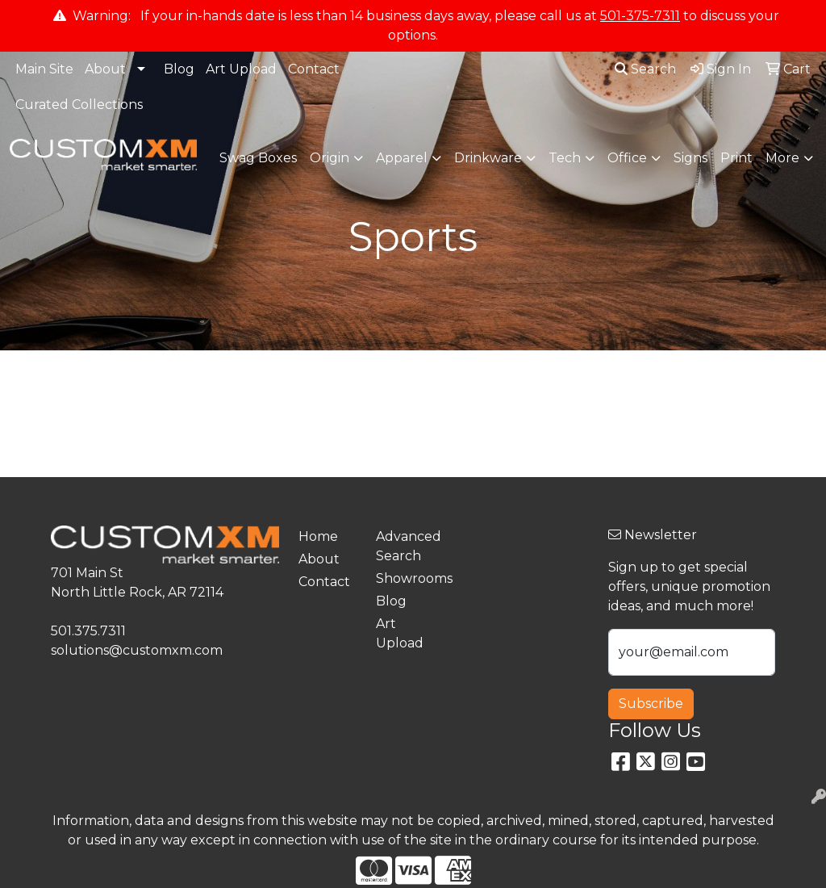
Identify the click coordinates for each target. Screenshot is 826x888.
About (105, 69)
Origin (329, 157)
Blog (179, 69)
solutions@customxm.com (137, 650)
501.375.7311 (88, 631)
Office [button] (627, 157)
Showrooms (405, 578)
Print (736, 157)
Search (645, 69)
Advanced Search (405, 546)
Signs (690, 157)
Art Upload (241, 69)
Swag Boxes (258, 157)
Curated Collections (79, 104)
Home (318, 536)
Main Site (44, 69)
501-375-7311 (640, 15)
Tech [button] (565, 157)
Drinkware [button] (488, 157)
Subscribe (651, 703)
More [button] (782, 157)
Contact (314, 69)
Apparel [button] (402, 157)
